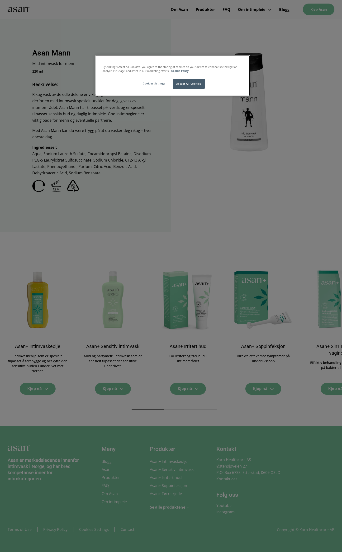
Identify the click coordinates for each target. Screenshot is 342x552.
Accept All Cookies (188, 83)
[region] (172, 75)
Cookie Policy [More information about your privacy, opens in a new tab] (180, 71)
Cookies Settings (154, 83)
